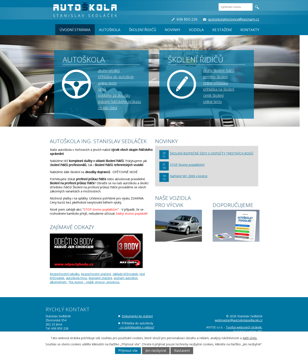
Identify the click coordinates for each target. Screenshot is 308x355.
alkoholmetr (58, 282)
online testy (107, 82)
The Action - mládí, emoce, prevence (93, 282)
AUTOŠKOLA (109, 29)
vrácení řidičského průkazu (119, 101)
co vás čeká (107, 107)
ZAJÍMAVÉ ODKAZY (72, 227)
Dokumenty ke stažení (137, 316)
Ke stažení (222, 29)
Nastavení (182, 350)
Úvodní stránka (74, 29)
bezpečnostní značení (96, 274)
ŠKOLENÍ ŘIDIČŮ (142, 29)
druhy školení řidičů (218, 70)
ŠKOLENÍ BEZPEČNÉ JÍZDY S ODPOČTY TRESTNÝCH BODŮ (211, 153)
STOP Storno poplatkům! (187, 165)
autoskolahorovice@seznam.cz (233, 19)
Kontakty (249, 29)
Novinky (172, 29)
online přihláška (215, 82)
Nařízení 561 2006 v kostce (188, 176)
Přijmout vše (128, 350)
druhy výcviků (109, 70)
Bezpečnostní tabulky (64, 274)
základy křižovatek (125, 274)
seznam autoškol (125, 278)
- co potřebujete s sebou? (136, 327)
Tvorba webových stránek (244, 327)
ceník (102, 89)
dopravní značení (100, 278)
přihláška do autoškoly (116, 76)
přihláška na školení (218, 89)
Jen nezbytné (155, 350)
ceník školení (213, 95)
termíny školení (215, 76)
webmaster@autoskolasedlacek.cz (238, 320)
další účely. (250, 338)
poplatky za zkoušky (114, 95)
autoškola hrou (76, 278)
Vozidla (196, 29)
